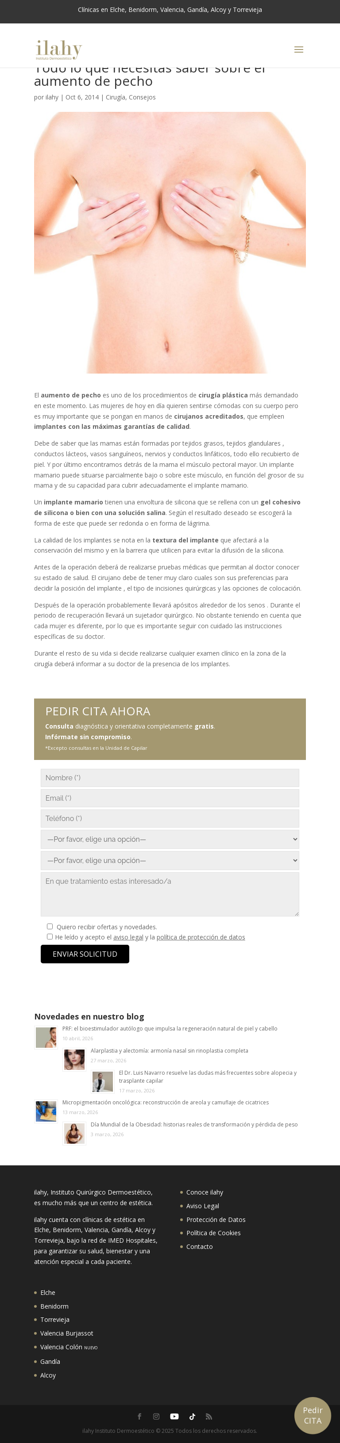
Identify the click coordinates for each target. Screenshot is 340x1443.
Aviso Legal (202, 1206)
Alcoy (48, 1375)
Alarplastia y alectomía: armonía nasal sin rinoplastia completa (169, 1050)
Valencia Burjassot (66, 1333)
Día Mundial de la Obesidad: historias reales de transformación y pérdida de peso (194, 1124)
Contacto (199, 1246)
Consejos (142, 97)
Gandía (50, 1361)
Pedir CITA (313, 1415)
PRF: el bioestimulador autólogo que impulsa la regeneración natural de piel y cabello (170, 1028)
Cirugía (115, 97)
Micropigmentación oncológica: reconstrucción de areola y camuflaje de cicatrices (165, 1102)
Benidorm (54, 1306)
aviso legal (128, 937)
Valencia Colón (68, 1347)
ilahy (52, 97)
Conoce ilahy (204, 1192)
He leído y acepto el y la (150, 937)
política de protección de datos (201, 937)
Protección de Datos (216, 1219)
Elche (47, 1292)
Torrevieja (55, 1319)
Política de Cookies (213, 1233)
